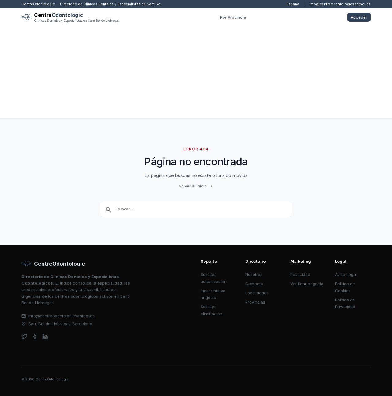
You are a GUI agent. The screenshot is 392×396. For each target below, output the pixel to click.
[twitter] (24, 336)
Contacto (254, 283)
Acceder (359, 17)
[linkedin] (45, 336)
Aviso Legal (346, 274)
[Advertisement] (196, 72)
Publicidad (300, 274)
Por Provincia (233, 17)
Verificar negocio (306, 283)
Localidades (257, 292)
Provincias (255, 302)
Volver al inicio (196, 185)
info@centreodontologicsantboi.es (340, 4)
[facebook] (35, 336)
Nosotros (253, 274)
